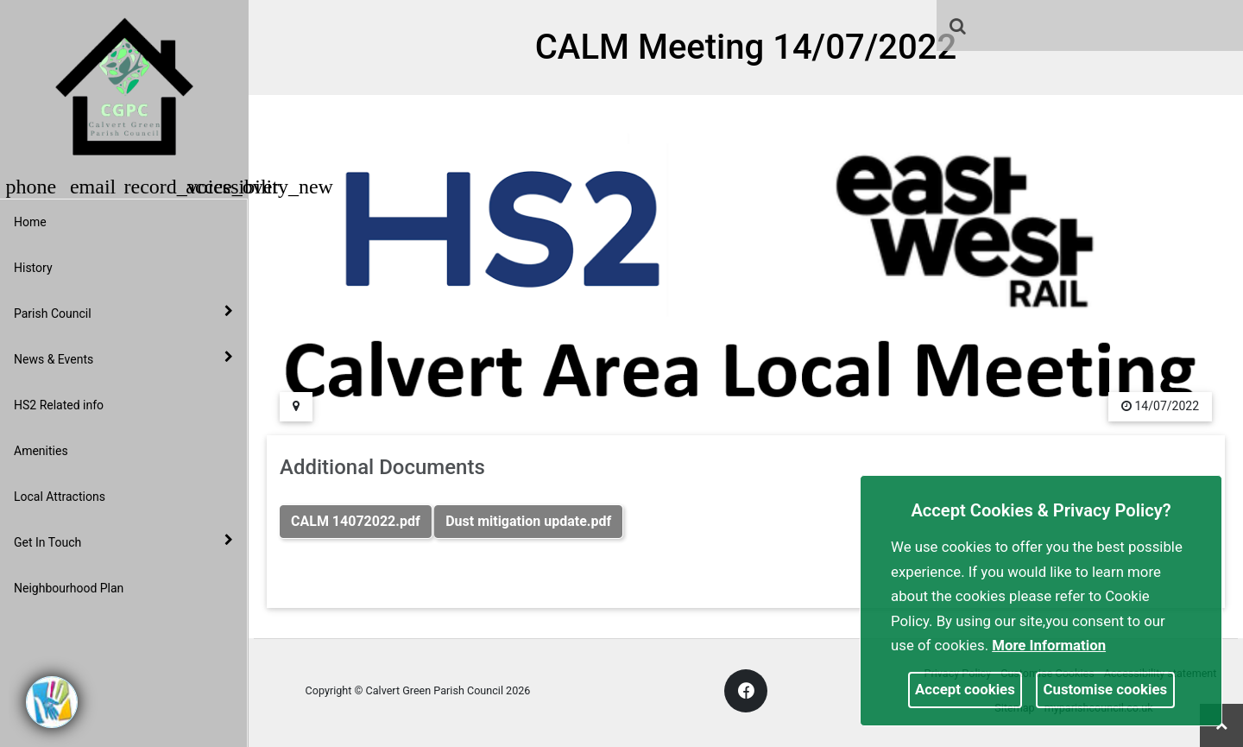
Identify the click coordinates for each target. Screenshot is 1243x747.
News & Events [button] (123, 358)
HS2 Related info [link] (59, 405)
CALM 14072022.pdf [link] (355, 521)
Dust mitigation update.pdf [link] (528, 521)
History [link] (33, 268)
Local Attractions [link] (59, 496)
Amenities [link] (41, 451)
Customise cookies (1106, 689)
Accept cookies (965, 689)
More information (1049, 645)
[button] (959, 28)
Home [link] (30, 222)
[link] (958, 26)
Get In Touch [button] (123, 541)
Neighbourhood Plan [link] (68, 588)
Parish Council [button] (123, 312)
